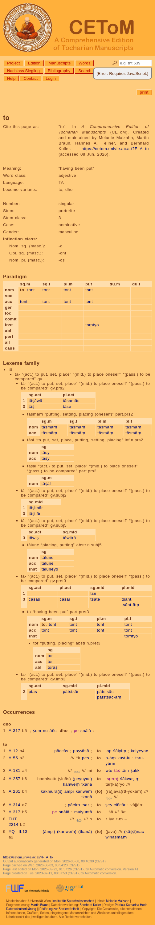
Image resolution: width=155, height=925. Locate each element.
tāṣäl (46, 483)
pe (76, 730)
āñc (53, 730)
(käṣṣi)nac (134, 831)
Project (13, 63)
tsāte (95, 599)
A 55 (13, 758)
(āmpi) (49, 831)
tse (93, 593)
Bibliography (59, 70)
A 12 (13, 751)
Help (11, 78)
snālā (85, 730)
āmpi (69, 791)
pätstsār (71, 691)
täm (125, 770)
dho (64, 730)
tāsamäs (71, 400)
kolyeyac (139, 751)
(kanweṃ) (66, 831)
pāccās (61, 751)
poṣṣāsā (81, 751)
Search (84, 70)
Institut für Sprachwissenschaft (73, 901)
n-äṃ (110, 758)
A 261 (14, 791)
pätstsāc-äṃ (109, 697)
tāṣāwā (36, 400)
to (99, 751)
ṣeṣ (108, 805)
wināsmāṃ (116, 837)
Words (84, 63)
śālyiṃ (119, 751)
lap (108, 751)
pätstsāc (105, 691)
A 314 (14, 805)
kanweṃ (71, 784)
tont (31, 290)
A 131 (14, 770)
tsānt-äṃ (130, 604)
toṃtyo (92, 325)
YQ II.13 (18, 831)
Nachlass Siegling (23, 70)
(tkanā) (85, 831)
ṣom (37, 730)
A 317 (14, 730)
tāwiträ (69, 538)
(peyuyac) (82, 778)
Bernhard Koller (90, 905)
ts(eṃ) (111, 778)
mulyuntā (83, 812)
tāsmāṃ (49, 427)
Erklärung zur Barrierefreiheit (59, 909)
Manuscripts (59, 63)
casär (64, 599)
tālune (48, 557)
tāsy (46, 452)
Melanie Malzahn (117, 901)
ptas (33, 691)
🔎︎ (114, 63)
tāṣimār (36, 507)
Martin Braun (39, 905)
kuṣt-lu (123, 758)
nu (45, 730)
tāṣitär (35, 513)
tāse (67, 406)
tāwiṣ (34, 538)
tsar (85, 805)
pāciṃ (74, 805)
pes (85, 758)
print (144, 92)
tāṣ (32, 406)
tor (50, 655)
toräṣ (52, 667)
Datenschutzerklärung (21, 909)
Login (51, 78)
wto (108, 770)
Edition (34, 63)
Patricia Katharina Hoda (131, 905)
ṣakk (135, 770)
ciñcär (120, 805)
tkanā (86, 784)
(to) (98, 791)
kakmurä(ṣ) (52, 791)
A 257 (14, 778)
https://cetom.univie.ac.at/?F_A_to (115, 148)
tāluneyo (50, 569)
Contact (30, 78)
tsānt (126, 599)
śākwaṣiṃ (130, 778)
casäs (34, 599)
